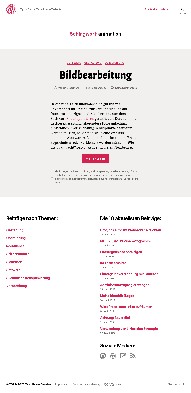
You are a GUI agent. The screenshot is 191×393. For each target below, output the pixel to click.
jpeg (105, 175)
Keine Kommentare (126, 87)
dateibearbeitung (119, 171)
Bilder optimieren (80, 119)
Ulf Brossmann (71, 87)
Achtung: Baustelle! (115, 318)
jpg (111, 175)
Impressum (62, 384)
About (165, 9)
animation (76, 171)
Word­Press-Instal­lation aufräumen (126, 307)
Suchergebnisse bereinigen (121, 252)
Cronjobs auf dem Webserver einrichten (130, 230)
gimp (75, 175)
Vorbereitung (114, 62)
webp (58, 182)
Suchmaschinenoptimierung (28, 278)
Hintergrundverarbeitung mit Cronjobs (129, 274)
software (92, 178)
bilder (86, 171)
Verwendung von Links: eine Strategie (129, 329)
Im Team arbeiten (113, 263)
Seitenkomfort (17, 254)
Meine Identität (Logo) (117, 296)
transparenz (115, 178)
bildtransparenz (99, 171)
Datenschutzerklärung (86, 384)
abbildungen (62, 171)
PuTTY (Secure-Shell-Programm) (125, 241)
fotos (134, 171)
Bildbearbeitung (95, 75)
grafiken (84, 175)
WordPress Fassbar (38, 384)
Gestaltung (93, 62)
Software (74, 62)
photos (129, 175)
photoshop (61, 178)
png (71, 178)
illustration (96, 175)
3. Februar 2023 (97, 87)
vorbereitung (131, 178)
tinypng (103, 178)
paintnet (119, 175)
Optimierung (16, 238)
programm (80, 178)
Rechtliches (15, 246)
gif (69, 175)
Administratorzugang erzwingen (124, 285)
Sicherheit (14, 262)
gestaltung (61, 175)
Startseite (151, 9)
